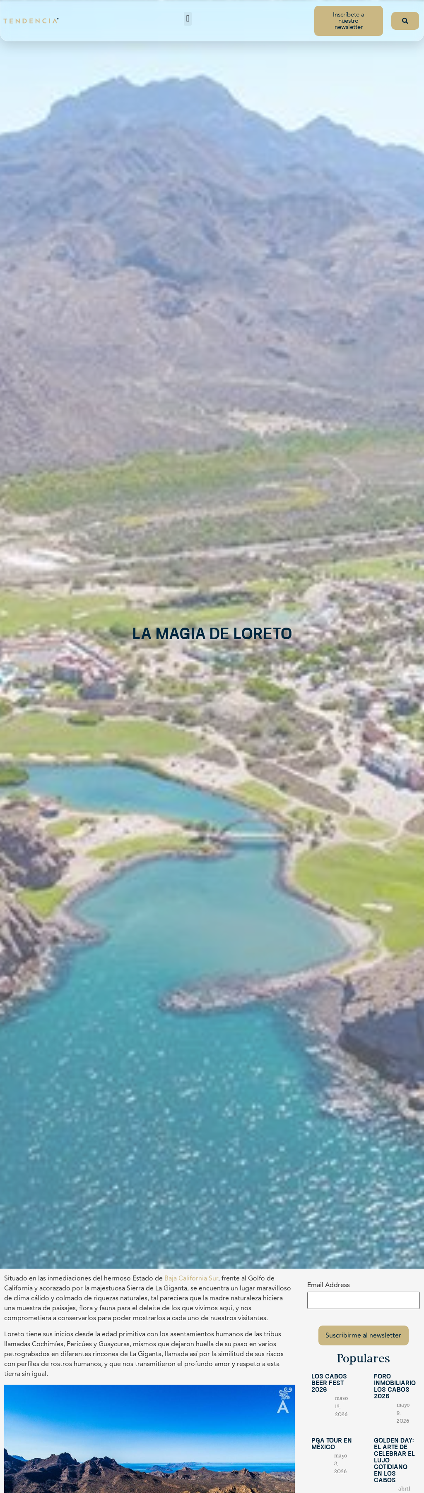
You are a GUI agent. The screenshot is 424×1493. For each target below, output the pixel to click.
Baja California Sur (191, 1278)
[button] (188, 19)
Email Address (328, 1285)
